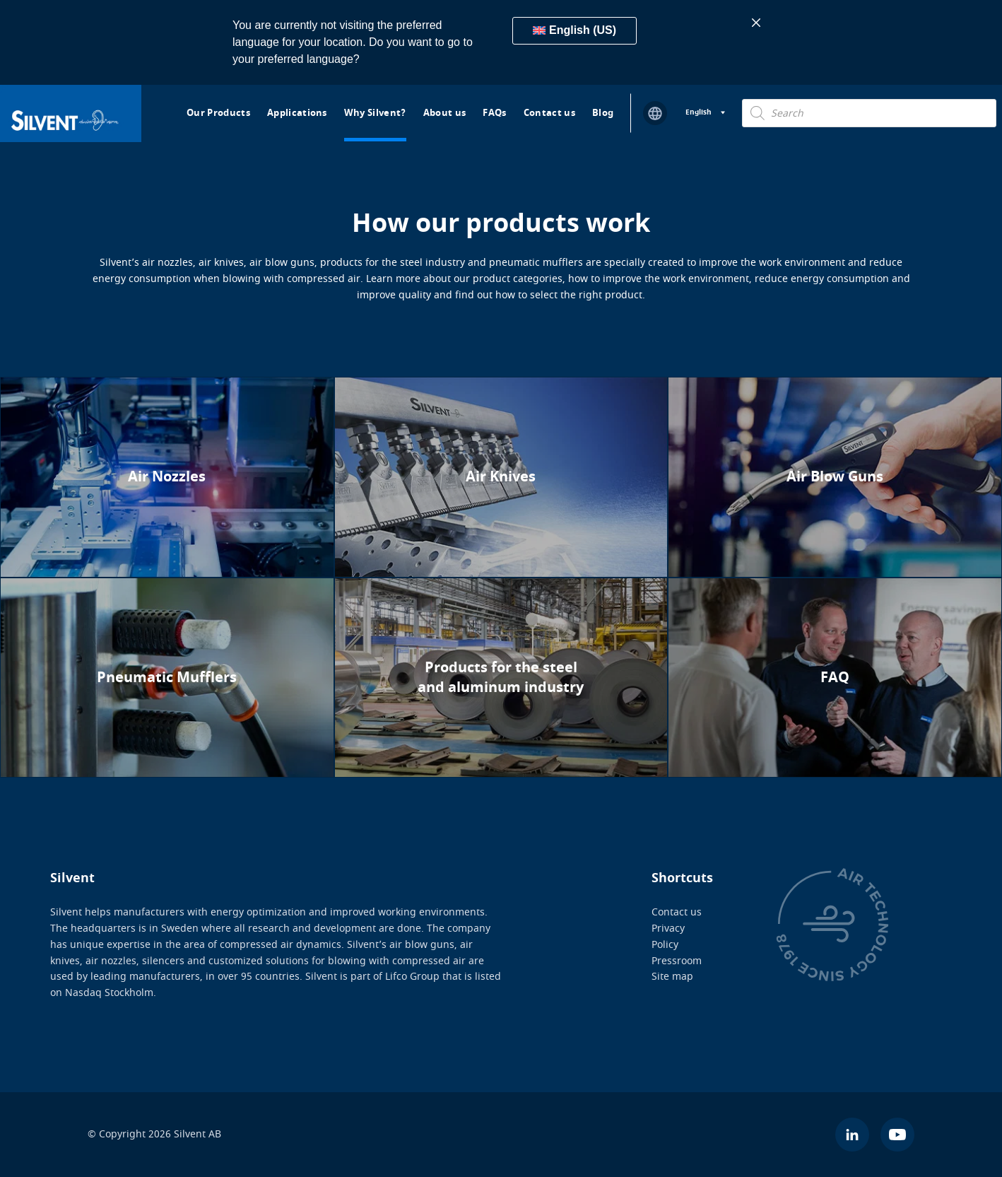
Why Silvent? (375, 112)
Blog (602, 112)
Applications (297, 112)
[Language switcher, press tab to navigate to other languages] (705, 113)
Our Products (218, 112)
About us (444, 112)
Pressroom (677, 960)
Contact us (549, 112)
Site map (672, 976)
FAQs (494, 112)
